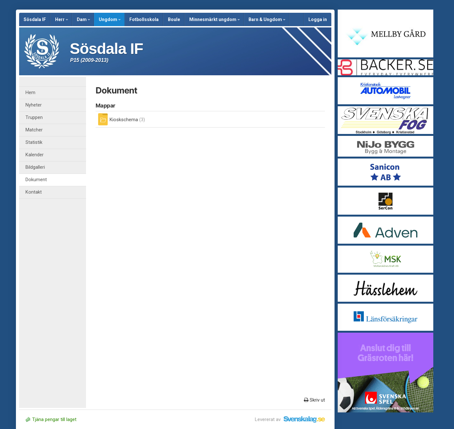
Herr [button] (61, 19)
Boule (174, 19)
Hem (30, 92)
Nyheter (33, 105)
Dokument (36, 179)
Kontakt (33, 192)
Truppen (34, 117)
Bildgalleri (35, 167)
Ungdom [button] (110, 19)
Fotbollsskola (144, 19)
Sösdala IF (35, 19)
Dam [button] (83, 19)
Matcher (34, 130)
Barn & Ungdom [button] (267, 19)
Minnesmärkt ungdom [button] (214, 19)
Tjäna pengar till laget (50, 419)
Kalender (34, 155)
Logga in (317, 19)
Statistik (33, 142)
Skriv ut (314, 400)
